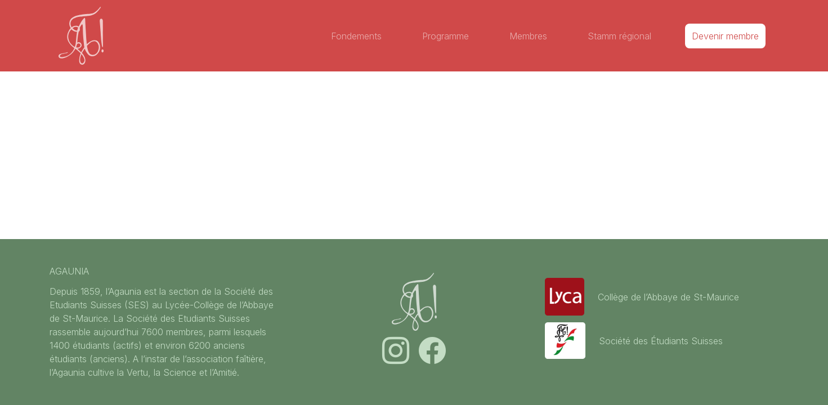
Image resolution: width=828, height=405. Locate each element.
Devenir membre (725, 36)
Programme (445, 36)
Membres (528, 36)
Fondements (356, 36)
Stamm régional (619, 36)
